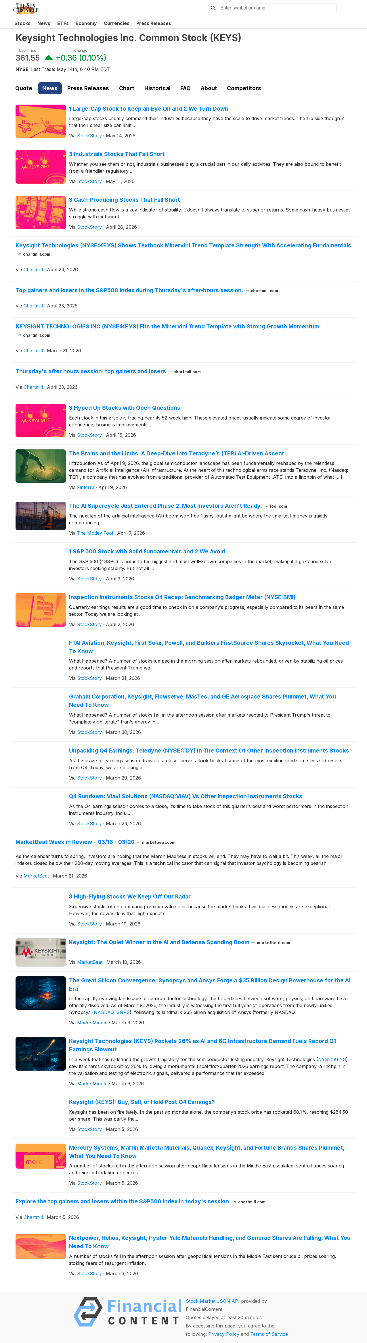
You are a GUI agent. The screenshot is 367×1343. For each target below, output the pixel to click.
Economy (86, 23)
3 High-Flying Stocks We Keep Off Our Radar (130, 896)
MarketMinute (92, 1022)
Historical (157, 88)
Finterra (85, 487)
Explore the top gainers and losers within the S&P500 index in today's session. (140, 1201)
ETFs (63, 23)
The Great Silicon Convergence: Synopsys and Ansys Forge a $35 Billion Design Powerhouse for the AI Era (209, 984)
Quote (23, 88)
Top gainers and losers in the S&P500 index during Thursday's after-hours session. (147, 290)
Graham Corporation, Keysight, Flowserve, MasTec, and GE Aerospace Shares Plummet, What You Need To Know (202, 700)
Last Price (27, 50)
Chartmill (33, 269)
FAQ (185, 88)
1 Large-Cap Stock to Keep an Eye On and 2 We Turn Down (148, 108)
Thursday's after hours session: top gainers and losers (108, 371)
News (43, 23)
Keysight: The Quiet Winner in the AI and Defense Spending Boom (179, 942)
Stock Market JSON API (213, 1301)
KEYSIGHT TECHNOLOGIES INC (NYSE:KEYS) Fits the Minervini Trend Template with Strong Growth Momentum (167, 330)
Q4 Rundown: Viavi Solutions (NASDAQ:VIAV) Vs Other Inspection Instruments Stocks (185, 796)
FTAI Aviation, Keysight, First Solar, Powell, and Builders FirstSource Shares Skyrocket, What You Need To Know (209, 647)
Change (80, 50)
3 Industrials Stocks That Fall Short (117, 154)
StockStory (89, 135)
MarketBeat (36, 876)
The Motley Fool (95, 533)
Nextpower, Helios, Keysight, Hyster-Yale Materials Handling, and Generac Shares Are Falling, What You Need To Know (210, 1242)
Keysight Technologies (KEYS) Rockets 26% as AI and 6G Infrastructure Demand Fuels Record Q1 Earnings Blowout (202, 1045)
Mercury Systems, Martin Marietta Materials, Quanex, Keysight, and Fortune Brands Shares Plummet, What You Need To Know (206, 1151)
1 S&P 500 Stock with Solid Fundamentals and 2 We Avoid (147, 551)
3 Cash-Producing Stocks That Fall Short (124, 199)
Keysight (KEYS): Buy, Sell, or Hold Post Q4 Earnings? (142, 1101)
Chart (126, 88)
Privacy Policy (223, 1334)
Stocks (22, 23)
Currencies (116, 23)
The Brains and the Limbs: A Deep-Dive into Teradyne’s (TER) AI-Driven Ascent (176, 453)
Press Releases (153, 23)
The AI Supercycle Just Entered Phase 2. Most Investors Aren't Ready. (178, 505)
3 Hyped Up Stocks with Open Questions (124, 407)
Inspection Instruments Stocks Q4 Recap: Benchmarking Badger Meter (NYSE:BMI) (182, 597)
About (209, 88)
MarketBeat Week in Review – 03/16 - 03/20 (95, 841)
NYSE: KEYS (332, 1059)
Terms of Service (269, 1334)
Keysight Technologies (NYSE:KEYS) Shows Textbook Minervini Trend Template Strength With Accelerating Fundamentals (183, 249)
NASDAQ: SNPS (112, 1012)
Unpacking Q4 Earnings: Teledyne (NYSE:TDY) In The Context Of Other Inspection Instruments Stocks (209, 750)
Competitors (244, 88)
